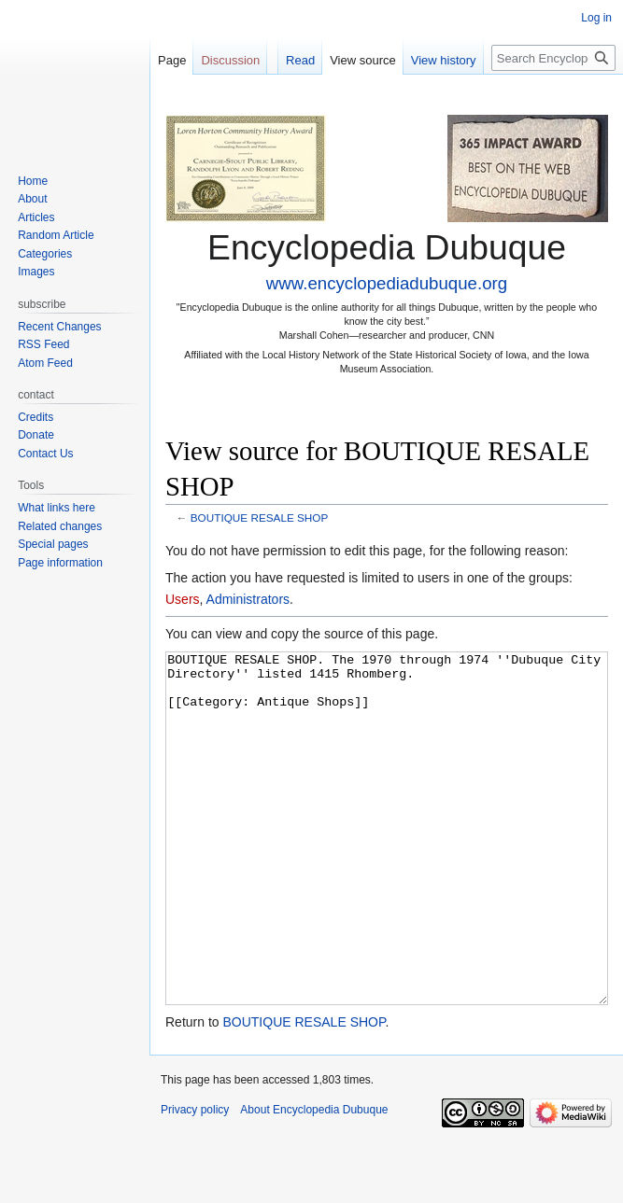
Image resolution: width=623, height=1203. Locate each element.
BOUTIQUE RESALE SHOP (260, 517)
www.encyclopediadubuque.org (386, 283)
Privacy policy (195, 1179)
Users (182, 599)
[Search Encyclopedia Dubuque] (553, 58)
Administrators (248, 599)
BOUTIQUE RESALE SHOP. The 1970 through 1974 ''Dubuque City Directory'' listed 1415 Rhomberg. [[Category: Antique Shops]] (386, 863)
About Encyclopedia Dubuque (314, 1179)
